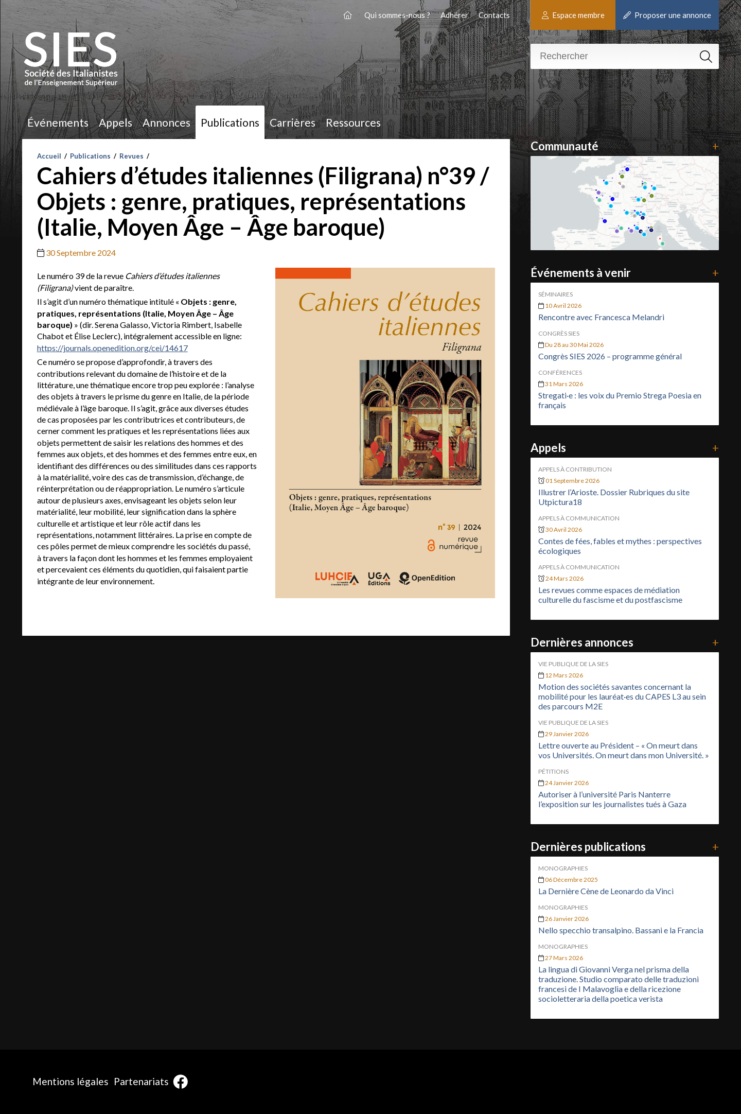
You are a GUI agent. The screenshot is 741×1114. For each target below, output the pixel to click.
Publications (230, 122)
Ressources (353, 122)
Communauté (624, 146)
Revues (131, 156)
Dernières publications (624, 847)
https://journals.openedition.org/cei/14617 (112, 348)
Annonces (166, 122)
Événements (58, 122)
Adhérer (454, 15)
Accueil (49, 156)
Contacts (494, 15)
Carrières (292, 122)
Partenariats (141, 1081)
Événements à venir (624, 273)
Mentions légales (70, 1081)
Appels (115, 122)
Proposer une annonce (667, 15)
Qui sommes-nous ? (397, 15)
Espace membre (573, 15)
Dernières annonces (624, 642)
